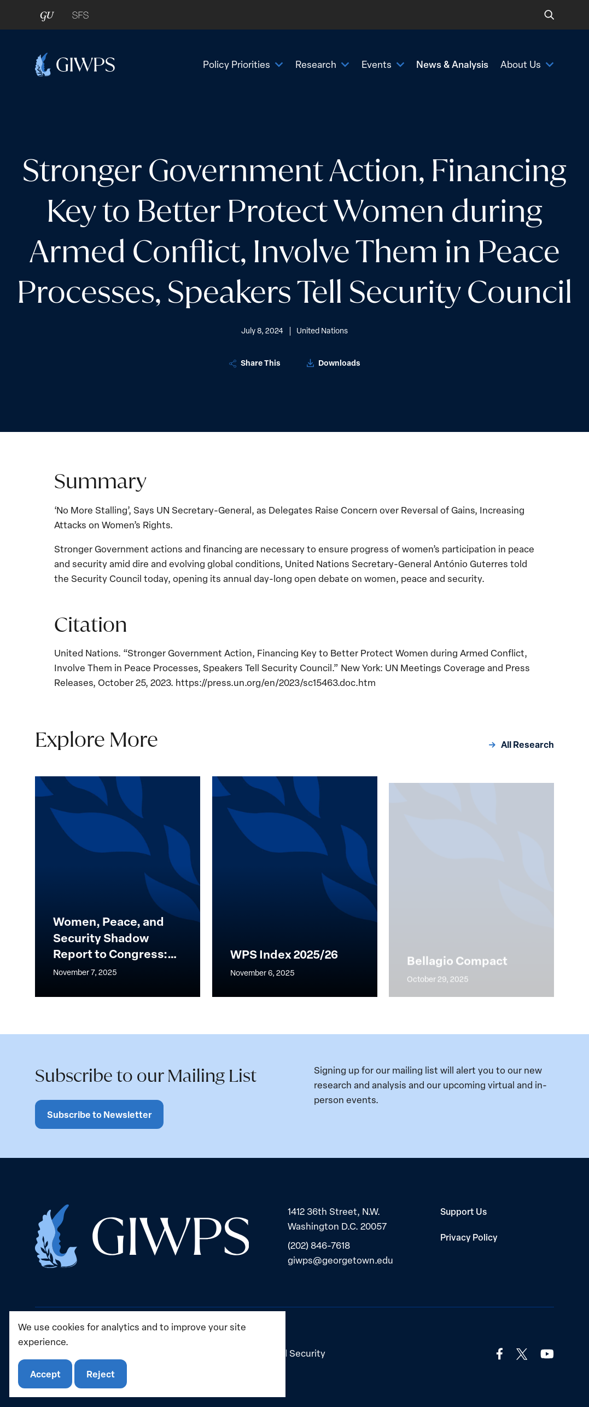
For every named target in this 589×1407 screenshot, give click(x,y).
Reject (100, 1374)
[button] (541, 15)
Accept (45, 1374)
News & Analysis (452, 64)
